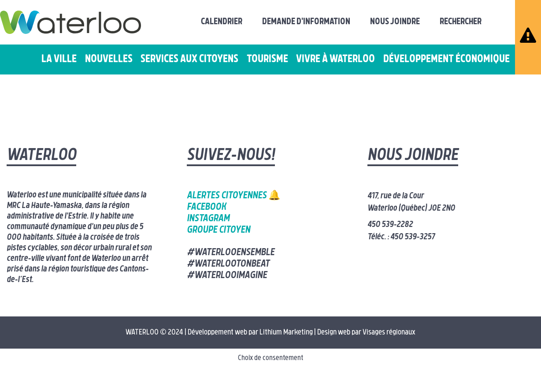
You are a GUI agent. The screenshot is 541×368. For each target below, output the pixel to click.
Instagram (208, 219)
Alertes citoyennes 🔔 (233, 196)
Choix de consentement (270, 358)
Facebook (206, 207)
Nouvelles (109, 59)
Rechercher (461, 22)
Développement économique (446, 59)
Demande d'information (306, 22)
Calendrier (221, 22)
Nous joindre (395, 22)
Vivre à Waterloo (335, 59)
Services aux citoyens (189, 59)
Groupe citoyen (218, 230)
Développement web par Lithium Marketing (250, 332)
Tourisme (267, 59)
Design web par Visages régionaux (366, 332)
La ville (59, 59)
